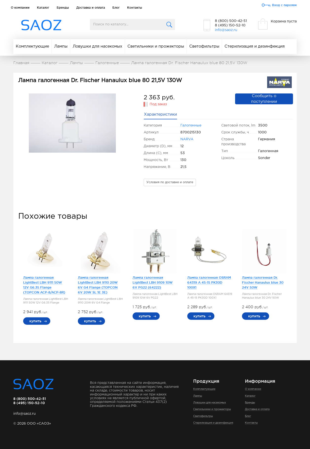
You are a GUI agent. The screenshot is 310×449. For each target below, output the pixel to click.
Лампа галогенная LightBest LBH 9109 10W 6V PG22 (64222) (153, 282)
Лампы (61, 46)
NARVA (186, 139)
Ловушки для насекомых (97, 46)
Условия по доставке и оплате (169, 182)
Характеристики (160, 114)
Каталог (43, 7)
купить (35, 321)
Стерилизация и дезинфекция (254, 46)
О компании (20, 7)
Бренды (63, 7)
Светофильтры (204, 46)
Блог (116, 7)
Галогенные (190, 125)
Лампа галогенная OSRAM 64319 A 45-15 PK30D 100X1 (209, 282)
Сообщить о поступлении (264, 99)
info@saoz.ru (226, 30)
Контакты (134, 7)
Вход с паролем (284, 5)
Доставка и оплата (90, 7)
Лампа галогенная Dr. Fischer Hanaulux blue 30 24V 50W (262, 282)
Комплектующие (32, 46)
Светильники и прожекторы (155, 46)
